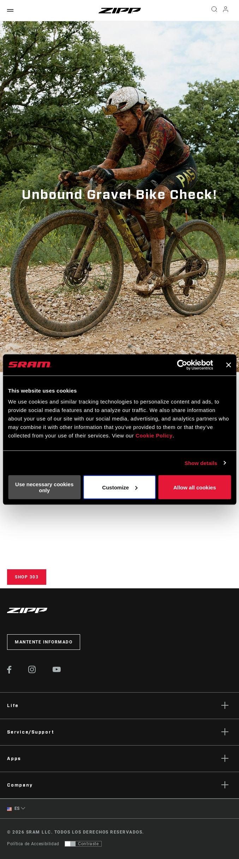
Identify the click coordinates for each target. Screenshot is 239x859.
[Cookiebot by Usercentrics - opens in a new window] (182, 364)
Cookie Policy (154, 436)
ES (13, 808)
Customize (119, 487)
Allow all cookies (194, 487)
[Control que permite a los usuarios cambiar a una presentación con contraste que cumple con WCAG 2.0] (83, 844)
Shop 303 (26, 577)
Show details (201, 463)
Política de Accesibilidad (33, 843)
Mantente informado (43, 642)
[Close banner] (228, 364)
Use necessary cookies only (44, 487)
